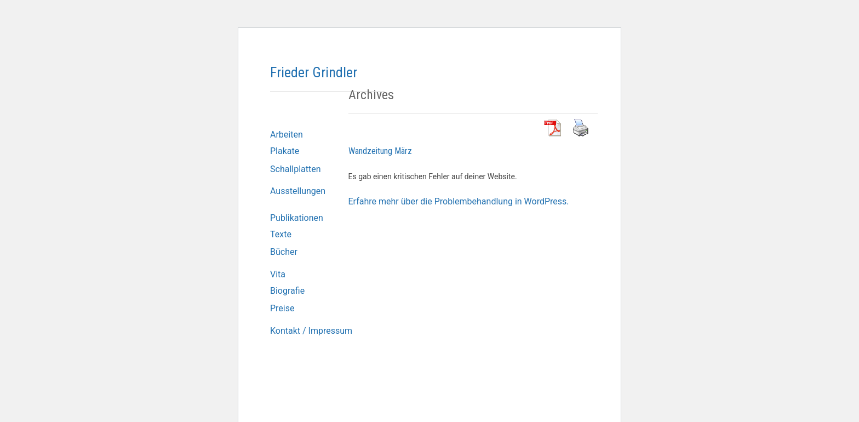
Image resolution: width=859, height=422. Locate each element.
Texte (280, 234)
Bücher (283, 252)
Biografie (287, 291)
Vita (277, 274)
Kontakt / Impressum (311, 331)
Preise (282, 308)
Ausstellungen (297, 191)
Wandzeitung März (380, 151)
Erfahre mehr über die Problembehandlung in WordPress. (458, 201)
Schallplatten (295, 169)
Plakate (284, 151)
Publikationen (296, 218)
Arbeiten (286, 134)
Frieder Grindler (313, 72)
